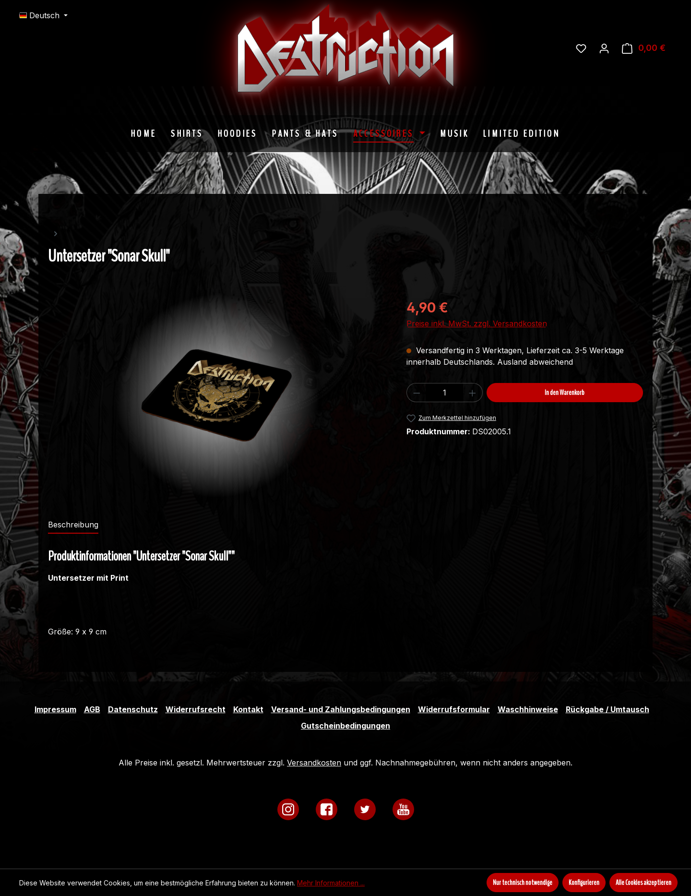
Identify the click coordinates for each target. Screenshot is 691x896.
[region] (217, 396)
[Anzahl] (444, 392)
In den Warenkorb (564, 392)
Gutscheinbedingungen (345, 725)
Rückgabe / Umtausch (607, 709)
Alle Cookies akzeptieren (643, 882)
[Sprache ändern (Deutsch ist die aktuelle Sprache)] (43, 15)
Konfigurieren (584, 882)
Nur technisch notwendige (522, 882)
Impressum (55, 709)
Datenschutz (133, 709)
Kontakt (248, 709)
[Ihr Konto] (604, 48)
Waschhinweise (528, 709)
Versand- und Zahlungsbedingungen (340, 709)
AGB (92, 709)
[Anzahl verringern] (416, 392)
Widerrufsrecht (196, 709)
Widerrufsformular (454, 709)
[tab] (73, 525)
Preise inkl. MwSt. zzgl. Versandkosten (476, 323)
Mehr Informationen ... (331, 883)
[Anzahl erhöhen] (473, 392)
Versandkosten (314, 762)
